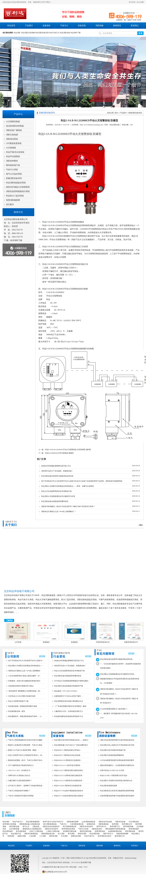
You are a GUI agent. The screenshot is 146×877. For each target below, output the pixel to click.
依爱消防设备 (100, 831)
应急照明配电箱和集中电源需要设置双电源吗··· (117, 796)
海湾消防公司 (127, 824)
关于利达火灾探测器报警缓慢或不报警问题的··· (71, 681)
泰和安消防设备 (86, 831)
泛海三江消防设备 (36, 831)
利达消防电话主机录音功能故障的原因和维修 (117, 791)
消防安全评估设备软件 (51, 826)
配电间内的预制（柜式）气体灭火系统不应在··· (25, 760)
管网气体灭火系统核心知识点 (19, 775)
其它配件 (10, 204)
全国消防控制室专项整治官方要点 (21, 686)
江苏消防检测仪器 (77, 824)
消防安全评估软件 (86, 826)
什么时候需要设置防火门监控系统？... (114, 709)
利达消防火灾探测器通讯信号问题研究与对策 (58, 496)
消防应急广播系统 (14, 130)
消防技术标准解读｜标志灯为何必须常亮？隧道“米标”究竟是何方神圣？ (68, 506)
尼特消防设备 (130, 831)
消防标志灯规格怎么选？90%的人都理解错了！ (58, 511)
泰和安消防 (82, 834)
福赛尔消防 (21, 836)
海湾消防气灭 (115, 826)
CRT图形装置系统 (14, 143)
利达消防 (17, 33)
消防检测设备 (103, 824)
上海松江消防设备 (53, 831)
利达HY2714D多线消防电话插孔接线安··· (69, 796)
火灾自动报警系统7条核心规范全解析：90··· (24, 676)
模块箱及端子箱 (13, 165)
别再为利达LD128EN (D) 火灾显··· (112, 770)
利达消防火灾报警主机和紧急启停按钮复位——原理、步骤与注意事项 (67, 486)
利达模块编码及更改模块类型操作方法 (68, 716)
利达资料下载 (75, 33)
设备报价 (47, 25)
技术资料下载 (16, 240)
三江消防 (42, 836)
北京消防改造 (134, 822)
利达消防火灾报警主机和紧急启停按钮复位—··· (25, 666)
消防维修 (99, 25)
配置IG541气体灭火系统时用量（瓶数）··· (23, 750)
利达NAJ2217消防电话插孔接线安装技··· (69, 770)
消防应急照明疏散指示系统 (18, 191)
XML (80, 867)
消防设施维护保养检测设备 (115, 829)
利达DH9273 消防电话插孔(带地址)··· (67, 750)
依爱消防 (10, 836)
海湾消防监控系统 (68, 829)
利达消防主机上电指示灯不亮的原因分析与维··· (117, 745)
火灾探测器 (11, 148)
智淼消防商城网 (122, 834)
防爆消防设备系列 (14, 178)
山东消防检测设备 (88, 822)
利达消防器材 (8, 831)
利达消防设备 (65, 33)
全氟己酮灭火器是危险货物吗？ (20, 781)
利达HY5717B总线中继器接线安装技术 (68, 791)
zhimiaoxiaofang (130, 858)
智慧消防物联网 (13, 200)
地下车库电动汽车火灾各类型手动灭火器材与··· (25, 661)
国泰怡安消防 (76, 836)
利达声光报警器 (13, 156)
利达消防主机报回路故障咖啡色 (112, 755)
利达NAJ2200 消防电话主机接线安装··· (68, 786)
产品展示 (29, 25)
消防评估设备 (120, 822)
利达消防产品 (16, 834)
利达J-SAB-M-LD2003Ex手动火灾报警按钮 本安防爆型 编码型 (68, 450)
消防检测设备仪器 (48, 834)
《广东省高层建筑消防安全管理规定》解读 (70, 706)
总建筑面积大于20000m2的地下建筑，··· (69, 696)
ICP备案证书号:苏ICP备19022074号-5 (56, 867)
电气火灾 (26, 826)
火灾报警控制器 (13, 122)
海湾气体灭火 (101, 826)
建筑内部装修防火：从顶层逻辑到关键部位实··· (117, 765)
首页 (116, 113)
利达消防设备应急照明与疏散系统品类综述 (57, 476)
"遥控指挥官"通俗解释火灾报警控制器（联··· (24, 691)
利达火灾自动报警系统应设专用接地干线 (56, 491)
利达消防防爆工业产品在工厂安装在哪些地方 (71, 745)
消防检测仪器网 (72, 822)
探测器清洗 (91, 824)
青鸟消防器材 (21, 831)
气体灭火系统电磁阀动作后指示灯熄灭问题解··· (25, 740)
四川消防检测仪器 (69, 826)
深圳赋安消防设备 (69, 831)
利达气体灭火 (54, 33)
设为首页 (132, 2)
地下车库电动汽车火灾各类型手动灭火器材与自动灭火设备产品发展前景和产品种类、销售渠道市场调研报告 (81, 481)
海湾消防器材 (134, 829)
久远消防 (32, 836)
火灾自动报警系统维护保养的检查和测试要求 (117, 760)
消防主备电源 (12, 135)
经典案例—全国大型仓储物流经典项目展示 (24, 681)
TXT (85, 867)
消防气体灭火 (108, 834)
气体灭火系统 (12, 170)
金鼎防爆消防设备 (115, 831)
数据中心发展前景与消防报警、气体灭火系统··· (25, 745)
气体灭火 (64, 25)
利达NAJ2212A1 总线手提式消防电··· (67, 765)
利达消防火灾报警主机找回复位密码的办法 (116, 781)
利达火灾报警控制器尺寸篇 (18, 701)
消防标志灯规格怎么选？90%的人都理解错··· (24, 671)
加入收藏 (140, 2)
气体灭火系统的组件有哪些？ (19, 791)
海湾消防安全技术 (104, 836)
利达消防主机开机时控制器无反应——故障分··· (71, 740)
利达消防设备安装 (42, 33)
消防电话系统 (12, 139)
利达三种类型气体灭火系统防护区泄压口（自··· (25, 755)
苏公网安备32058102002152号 (54, 871)
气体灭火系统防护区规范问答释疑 (21, 796)
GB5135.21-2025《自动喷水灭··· (19, 770)
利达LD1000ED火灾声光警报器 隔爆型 (59, 453)
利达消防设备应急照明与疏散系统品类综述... (117, 659)
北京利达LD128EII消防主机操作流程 (21, 696)
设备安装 (82, 25)
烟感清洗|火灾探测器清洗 (32, 829)
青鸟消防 (71, 834)
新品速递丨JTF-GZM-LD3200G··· (66, 691)
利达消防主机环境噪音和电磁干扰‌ (113, 750)
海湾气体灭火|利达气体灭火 (53, 822)
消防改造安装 (97, 829)
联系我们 (135, 25)
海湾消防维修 (128, 826)
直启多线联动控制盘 (15, 126)
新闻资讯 (117, 25)
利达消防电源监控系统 (16, 183)
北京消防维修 (14, 829)
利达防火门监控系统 (15, 196)
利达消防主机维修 (28, 33)
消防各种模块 (12, 161)
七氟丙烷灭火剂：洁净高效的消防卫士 (68, 711)
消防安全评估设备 (105, 822)
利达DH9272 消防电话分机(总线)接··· (67, 755)
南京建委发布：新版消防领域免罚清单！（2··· (25, 716)
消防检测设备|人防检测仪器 (29, 824)
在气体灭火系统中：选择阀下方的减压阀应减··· (25, 786)
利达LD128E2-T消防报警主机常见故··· (114, 775)
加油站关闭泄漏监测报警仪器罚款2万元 (56, 466)
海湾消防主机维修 (9, 824)
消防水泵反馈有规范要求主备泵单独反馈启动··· (117, 740)
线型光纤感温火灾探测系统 (18, 187)
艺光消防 (64, 836)
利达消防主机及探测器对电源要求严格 (68, 686)
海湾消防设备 (14, 826)
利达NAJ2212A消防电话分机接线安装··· (69, 781)
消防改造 (36, 826)
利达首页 (11, 25)
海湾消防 (115, 824)
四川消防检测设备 (50, 824)
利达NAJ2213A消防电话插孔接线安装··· (69, 775)
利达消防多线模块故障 (108, 786)
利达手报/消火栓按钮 (15, 152)
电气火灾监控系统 (14, 174)
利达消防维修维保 (32, 822)
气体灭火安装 (83, 829)
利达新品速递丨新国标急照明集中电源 (22, 706)
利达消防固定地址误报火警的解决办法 (68, 701)
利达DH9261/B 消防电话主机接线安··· (68, 760)
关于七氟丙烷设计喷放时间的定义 (21, 765)
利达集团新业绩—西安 (16, 711)
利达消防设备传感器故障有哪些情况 (54, 501)
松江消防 (61, 834)
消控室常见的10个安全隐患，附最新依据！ (57, 471)
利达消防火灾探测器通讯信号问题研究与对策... (117, 674)
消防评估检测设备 (31, 834)
